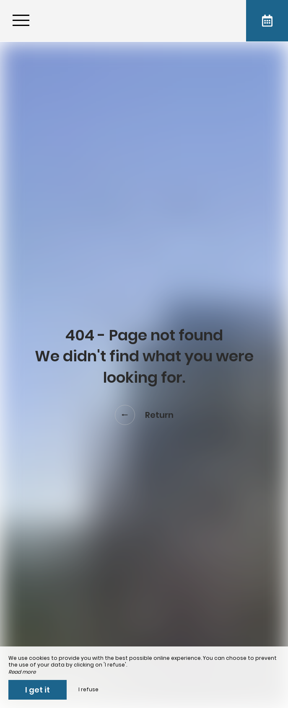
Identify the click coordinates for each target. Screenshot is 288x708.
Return (144, 415)
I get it (37, 690)
